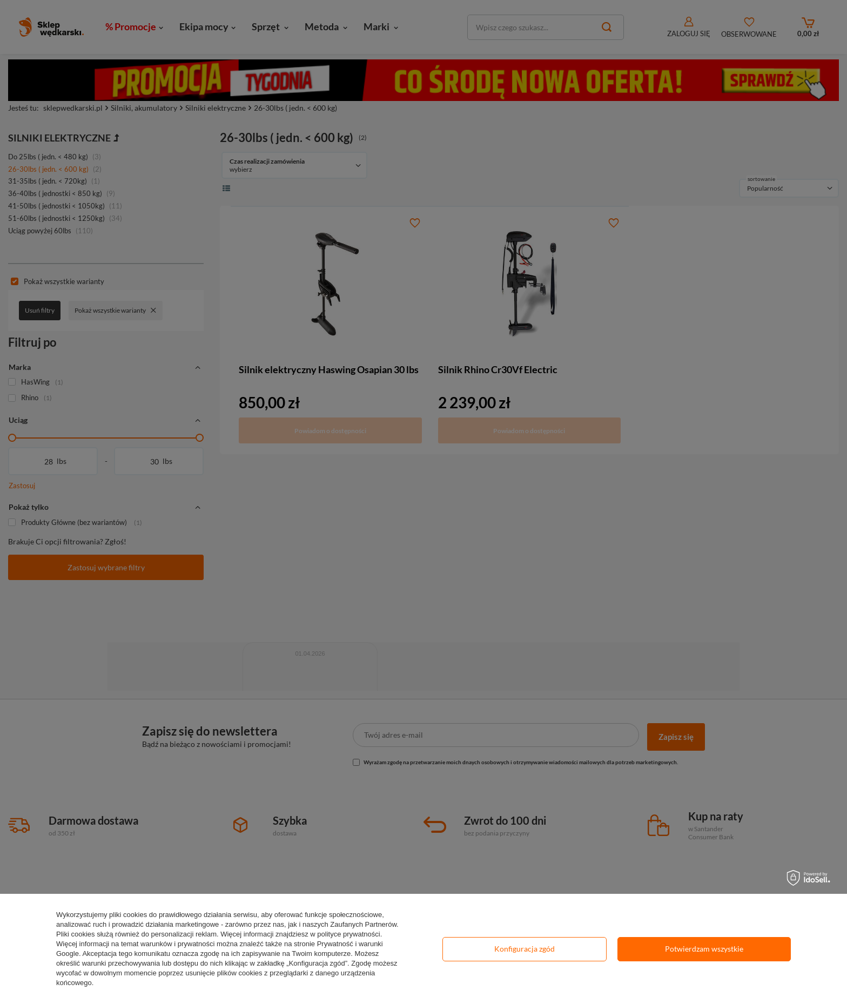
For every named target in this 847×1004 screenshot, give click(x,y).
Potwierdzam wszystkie (704, 948)
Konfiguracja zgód (524, 948)
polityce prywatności (348, 934)
